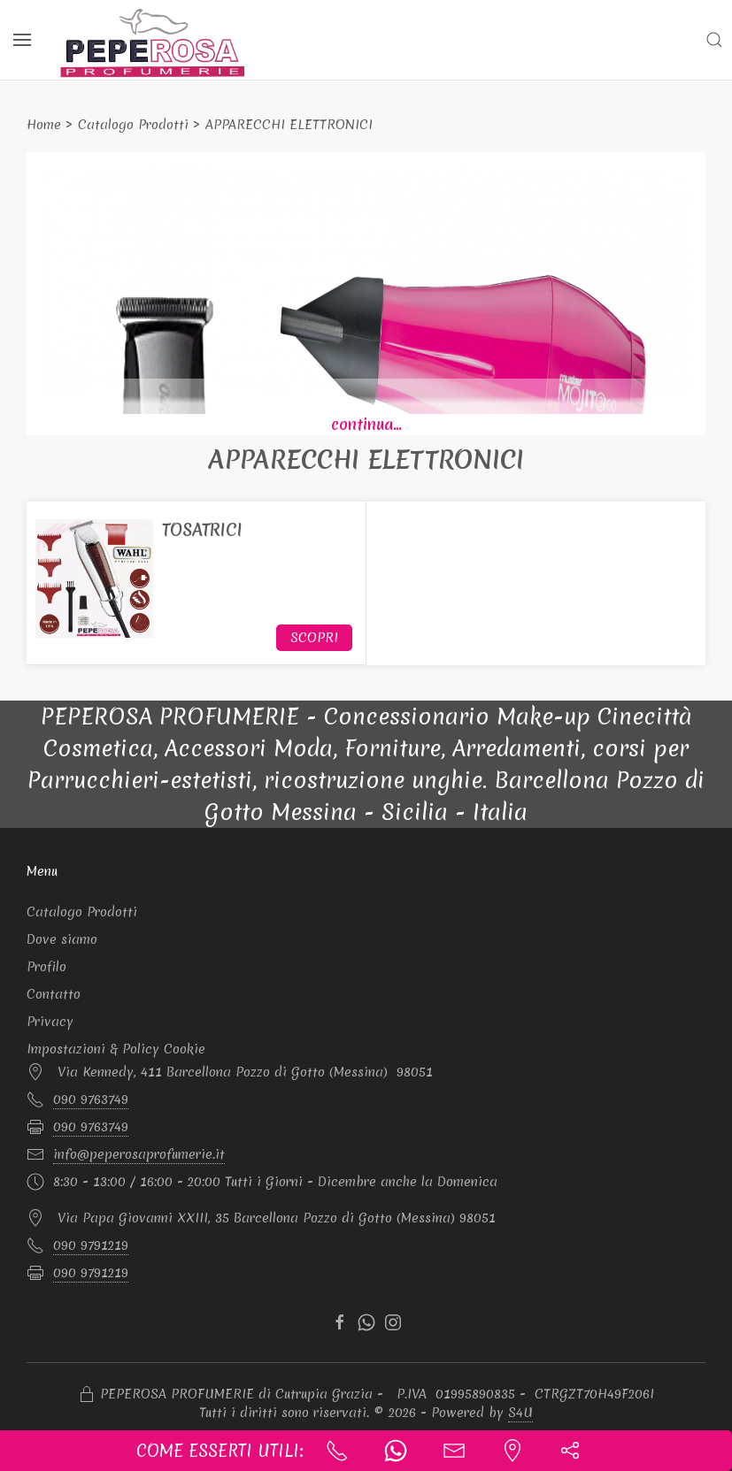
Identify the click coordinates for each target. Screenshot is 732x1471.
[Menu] (22, 39)
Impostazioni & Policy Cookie (116, 1049)
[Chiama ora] (337, 1450)
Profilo (46, 967)
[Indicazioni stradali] (512, 1450)
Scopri (314, 638)
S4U (520, 1412)
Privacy (50, 1021)
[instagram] (393, 1322)
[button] (714, 39)
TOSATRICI (202, 529)
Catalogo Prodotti (133, 125)
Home (44, 125)
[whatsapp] (366, 1322)
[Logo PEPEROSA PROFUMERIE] (153, 42)
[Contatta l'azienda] (454, 1450)
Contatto (54, 994)
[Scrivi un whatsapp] (395, 1450)
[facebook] (340, 1322)
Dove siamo (62, 939)
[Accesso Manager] (87, 1395)
